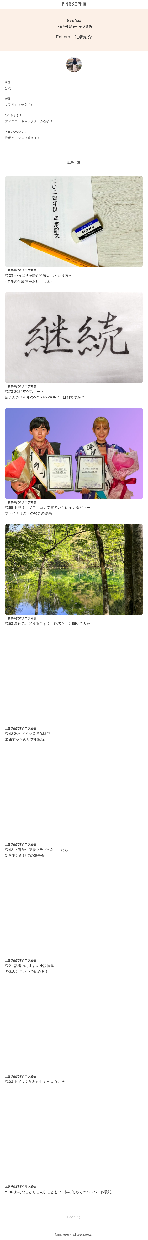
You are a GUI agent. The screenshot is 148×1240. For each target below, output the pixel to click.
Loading (74, 1217)
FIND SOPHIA (74, 4)
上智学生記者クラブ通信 (74, 26)
